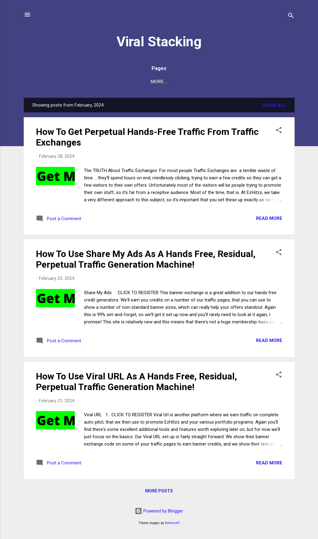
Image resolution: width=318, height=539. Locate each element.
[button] (278, 131)
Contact (171, 81)
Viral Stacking (159, 41)
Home (142, 81)
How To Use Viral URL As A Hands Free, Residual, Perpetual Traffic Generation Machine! (136, 381)
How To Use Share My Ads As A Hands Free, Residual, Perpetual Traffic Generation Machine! (146, 259)
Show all (274, 105)
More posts (159, 490)
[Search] (291, 16)
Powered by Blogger (159, 511)
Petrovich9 (172, 523)
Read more (269, 218)
